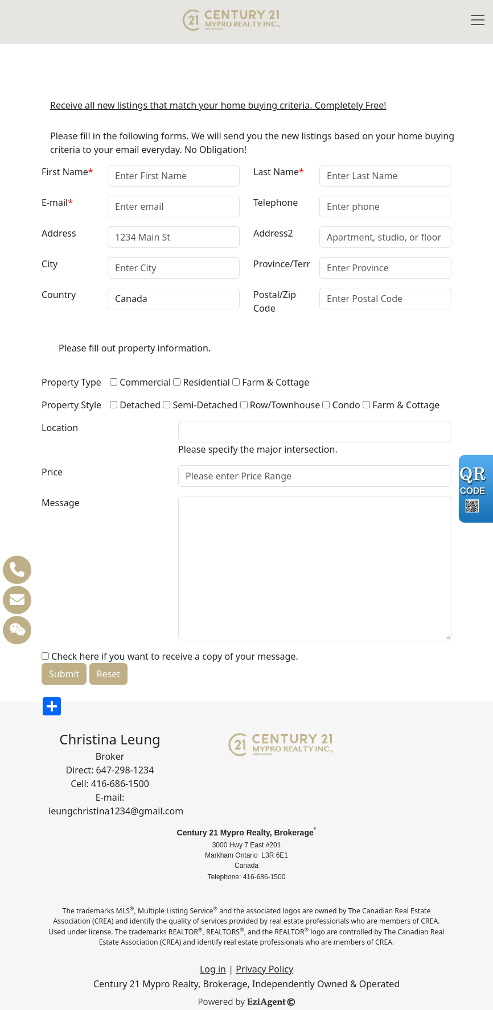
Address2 (273, 233)
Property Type (71, 382)
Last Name (278, 171)
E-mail (57, 202)
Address (59, 233)
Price (52, 472)
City (49, 264)
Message (61, 502)
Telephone (275, 202)
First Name (67, 171)
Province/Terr (281, 264)
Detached (135, 405)
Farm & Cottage (270, 382)
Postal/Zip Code (274, 301)
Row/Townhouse (280, 405)
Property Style (71, 405)
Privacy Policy (264, 969)
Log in (213, 969)
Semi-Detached (200, 405)
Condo (341, 405)
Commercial (140, 382)
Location (60, 427)
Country (59, 294)
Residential (201, 382)
